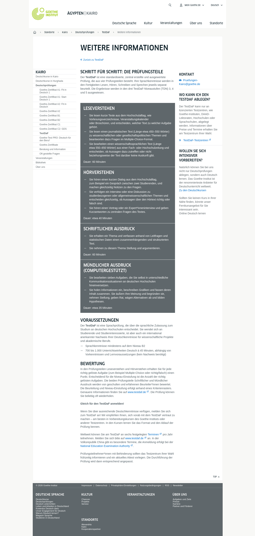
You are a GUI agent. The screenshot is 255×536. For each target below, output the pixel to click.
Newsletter (178, 485)
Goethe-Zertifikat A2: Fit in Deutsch (53, 105)
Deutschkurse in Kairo (47, 76)
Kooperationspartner (91, 529)
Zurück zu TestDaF (93, 59)
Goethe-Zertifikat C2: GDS (53, 129)
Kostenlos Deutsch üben (47, 508)
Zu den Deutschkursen (192, 190)
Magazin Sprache (44, 515)
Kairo (41, 72)
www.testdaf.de (137, 392)
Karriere (176, 504)
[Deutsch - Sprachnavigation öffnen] (217, 5)
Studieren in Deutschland (48, 518)
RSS (167, 485)
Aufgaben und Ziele (182, 499)
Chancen (86, 499)
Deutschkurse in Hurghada (49, 81)
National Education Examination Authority (105, 446)
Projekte (85, 501)
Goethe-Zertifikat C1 (50, 124)
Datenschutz (101, 485)
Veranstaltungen (44, 158)
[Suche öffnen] (170, 5)
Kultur (148, 23)
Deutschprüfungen (46, 85)
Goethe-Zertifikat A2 (50, 111)
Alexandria (87, 524)
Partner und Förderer (183, 506)
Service (85, 504)
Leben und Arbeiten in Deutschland (52, 506)
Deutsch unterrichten (46, 504)
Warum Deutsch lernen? (47, 513)
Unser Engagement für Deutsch (51, 511)
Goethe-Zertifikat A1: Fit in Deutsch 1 (53, 91)
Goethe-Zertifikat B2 (50, 120)
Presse (176, 501)
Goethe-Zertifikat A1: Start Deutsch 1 (53, 98)
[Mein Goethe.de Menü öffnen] (192, 5)
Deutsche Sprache (124, 23)
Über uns (196, 23)
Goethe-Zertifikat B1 (50, 115)
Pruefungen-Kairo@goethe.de (189, 82)
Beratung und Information (53, 149)
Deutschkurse (42, 499)
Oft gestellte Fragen (50, 153)
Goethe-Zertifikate (49, 145)
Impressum (87, 485)
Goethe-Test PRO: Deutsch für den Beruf (55, 139)
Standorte (216, 23)
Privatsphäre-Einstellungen (123, 485)
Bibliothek (41, 162)
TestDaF (44, 133)
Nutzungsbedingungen (150, 485)
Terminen (153, 434)
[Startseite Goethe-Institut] (45, 14)
